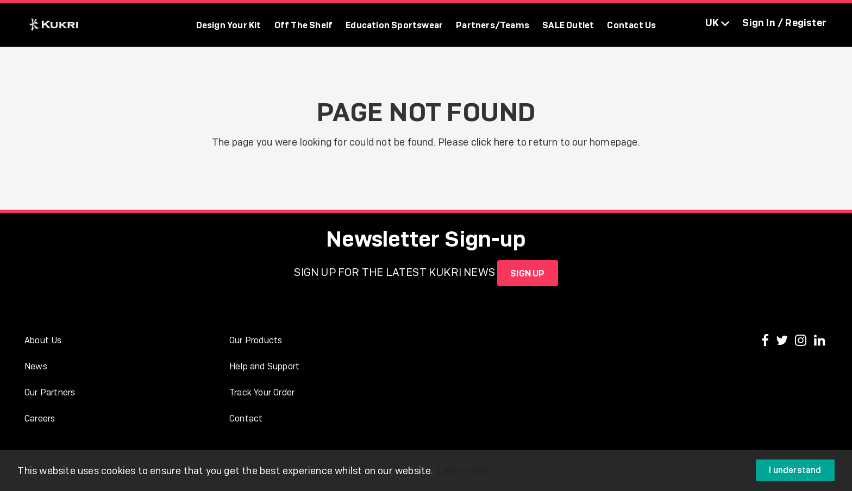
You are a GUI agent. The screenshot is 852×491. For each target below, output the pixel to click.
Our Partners (49, 392)
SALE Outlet (568, 25)
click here (493, 142)
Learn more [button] (463, 470)
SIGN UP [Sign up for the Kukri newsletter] (527, 273)
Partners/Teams (492, 25)
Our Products (255, 340)
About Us (43, 340)
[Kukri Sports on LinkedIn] (819, 341)
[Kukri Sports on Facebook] (766, 341)
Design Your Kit (228, 25)
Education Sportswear (394, 25)
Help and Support (264, 366)
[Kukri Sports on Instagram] (802, 341)
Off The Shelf (303, 25)
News (35, 366)
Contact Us (631, 25)
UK (717, 22)
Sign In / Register (784, 22)
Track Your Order (262, 392)
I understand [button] (795, 470)
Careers (39, 418)
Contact (245, 418)
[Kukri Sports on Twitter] (783, 341)
